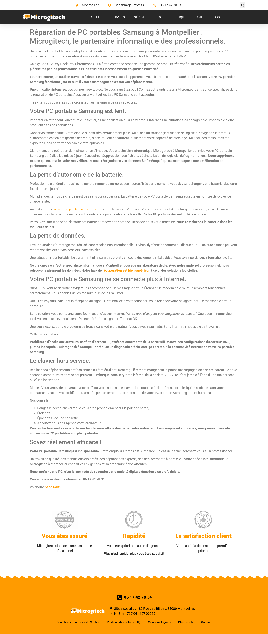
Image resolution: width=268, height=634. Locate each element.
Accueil (96, 17)
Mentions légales (159, 622)
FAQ (159, 17)
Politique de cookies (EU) (123, 622)
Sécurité (141, 17)
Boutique (179, 17)
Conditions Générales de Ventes (78, 622)
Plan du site (186, 622)
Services (118, 17)
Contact (206, 622)
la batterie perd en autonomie (75, 209)
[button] (242, 5)
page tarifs (53, 487)
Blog (217, 17)
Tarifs (200, 17)
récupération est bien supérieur (126, 270)
